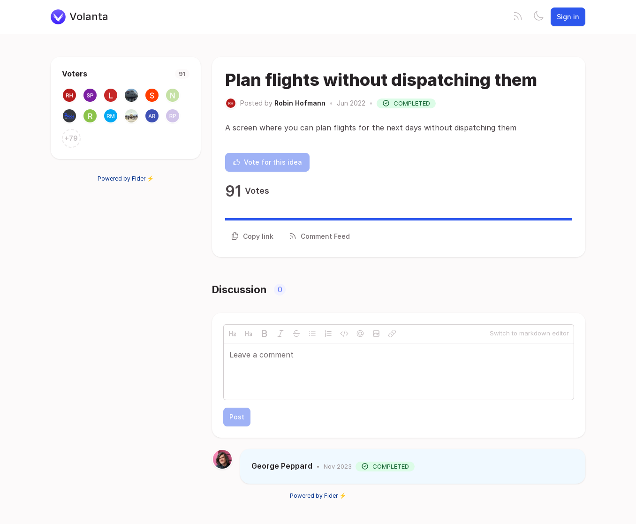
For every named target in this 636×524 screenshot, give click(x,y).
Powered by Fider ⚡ (126, 178)
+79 (71, 138)
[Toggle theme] (538, 17)
